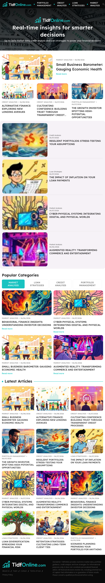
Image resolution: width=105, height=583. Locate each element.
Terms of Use (35, 571)
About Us (6, 571)
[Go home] (16, 4)
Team (15, 571)
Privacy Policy (7, 575)
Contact (24, 571)
